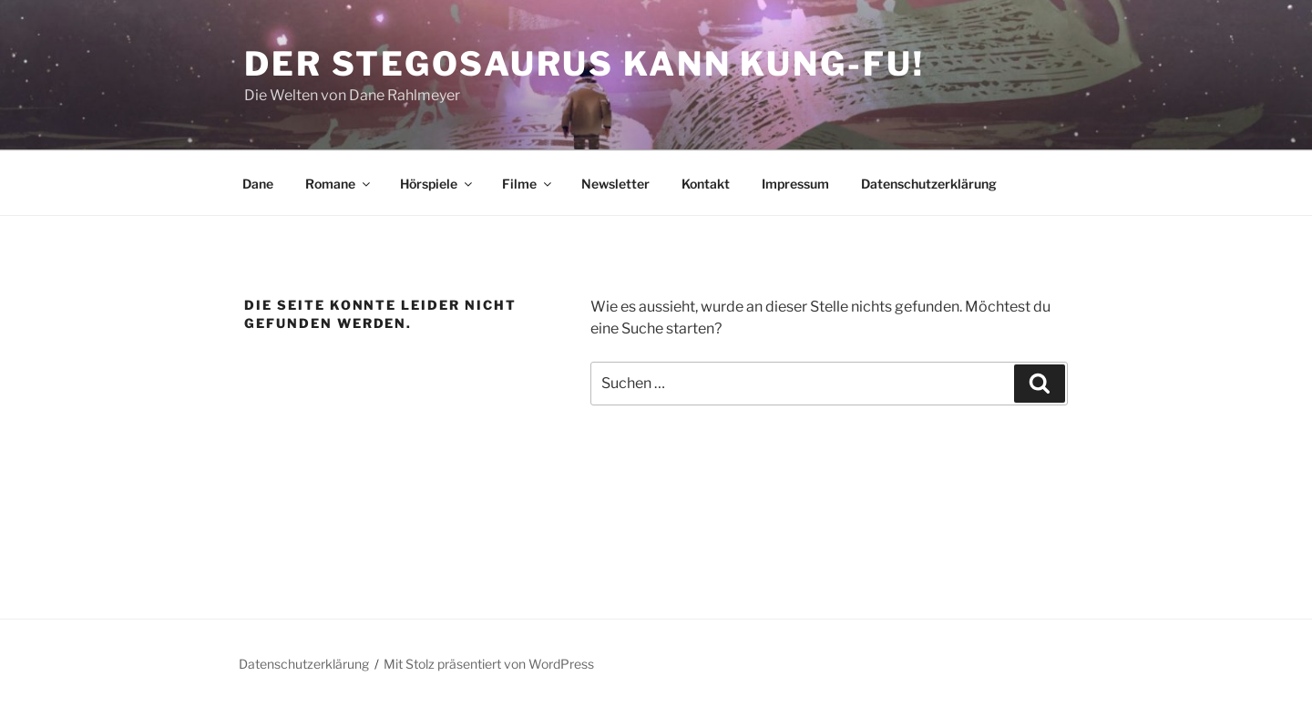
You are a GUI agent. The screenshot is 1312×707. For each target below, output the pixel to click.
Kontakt (706, 183)
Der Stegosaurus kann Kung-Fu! (584, 64)
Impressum (795, 183)
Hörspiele (437, 183)
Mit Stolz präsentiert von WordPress (489, 663)
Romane (339, 183)
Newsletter (615, 183)
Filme (528, 183)
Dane (257, 183)
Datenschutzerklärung (929, 183)
